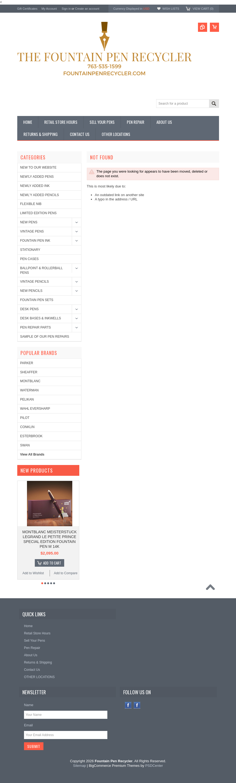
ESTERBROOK (31, 436)
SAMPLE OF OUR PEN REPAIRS (44, 336)
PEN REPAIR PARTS (35, 327)
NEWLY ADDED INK (35, 186)
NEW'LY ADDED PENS (37, 177)
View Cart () (203, 8)
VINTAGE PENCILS (34, 281)
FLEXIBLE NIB (31, 204)
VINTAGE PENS (32, 231)
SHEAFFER (28, 372)
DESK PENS (29, 309)
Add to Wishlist (33, 573)
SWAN (25, 445)
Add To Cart (52, 563)
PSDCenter (154, 766)
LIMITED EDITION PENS (38, 213)
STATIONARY (30, 250)
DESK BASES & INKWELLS (40, 318)
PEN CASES (29, 259)
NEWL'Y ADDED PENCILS (39, 195)
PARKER (26, 363)
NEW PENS (28, 222)
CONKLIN (27, 427)
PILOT (25, 418)
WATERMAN (29, 390)
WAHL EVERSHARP (35, 409)
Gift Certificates (27, 8)
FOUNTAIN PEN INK (35, 240)
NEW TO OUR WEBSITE (38, 167)
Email (28, 725)
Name (28, 705)
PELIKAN (27, 399)
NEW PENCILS (31, 291)
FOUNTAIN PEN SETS (36, 300)
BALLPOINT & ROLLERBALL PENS (41, 270)
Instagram (137, 705)
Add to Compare (65, 573)
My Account (49, 8)
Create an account (87, 8)
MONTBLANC (30, 381)
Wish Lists (170, 8)
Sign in (66, 8)
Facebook (128, 705)
